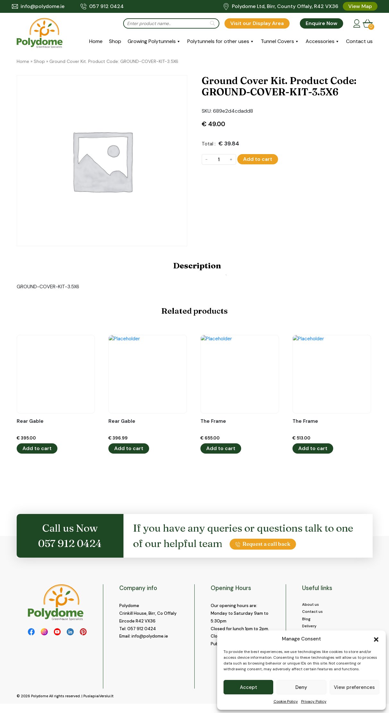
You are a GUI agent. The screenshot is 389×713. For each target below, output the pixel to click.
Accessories (320, 41)
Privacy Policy (313, 701)
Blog (306, 621)
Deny (301, 687)
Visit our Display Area (257, 23)
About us (311, 605)
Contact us (359, 41)
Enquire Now (321, 23)
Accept (248, 687)
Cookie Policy (286, 701)
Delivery (310, 629)
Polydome (39, 705)
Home (96, 41)
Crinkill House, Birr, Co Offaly (148, 613)
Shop (115, 41)
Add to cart (257, 159)
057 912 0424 (102, 6)
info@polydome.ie (38, 6)
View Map (360, 6)
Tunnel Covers (277, 41)
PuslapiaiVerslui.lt (98, 705)
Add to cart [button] (37, 448)
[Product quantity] (218, 159)
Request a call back (263, 544)
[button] (376, 639)
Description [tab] (197, 265)
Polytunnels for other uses (218, 41)
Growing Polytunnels (152, 41)
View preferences (354, 687)
